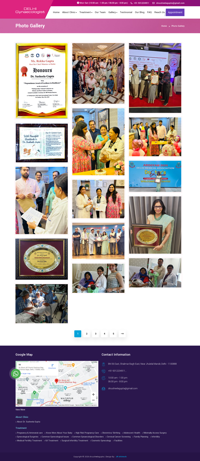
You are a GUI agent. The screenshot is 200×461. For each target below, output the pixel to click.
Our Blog (139, 12)
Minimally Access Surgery (155, 432)
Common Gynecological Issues (55, 436)
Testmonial (126, 12)
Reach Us (159, 12)
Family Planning (141, 436)
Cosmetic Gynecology (101, 440)
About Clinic (69, 12)
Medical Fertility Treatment (29, 440)
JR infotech (121, 456)
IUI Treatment (51, 440)
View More (20, 409)
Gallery (113, 12)
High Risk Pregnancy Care (87, 432)
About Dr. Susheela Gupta (28, 421)
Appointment (175, 12)
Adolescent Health (131, 432)
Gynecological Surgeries (27, 436)
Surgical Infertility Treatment (75, 440)
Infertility (156, 436)
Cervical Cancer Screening (119, 436)
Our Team (100, 12)
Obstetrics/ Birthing (111, 432)
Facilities (118, 440)
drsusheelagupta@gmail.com (168, 3)
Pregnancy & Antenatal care (30, 432)
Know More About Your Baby (59, 432)
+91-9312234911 (139, 3)
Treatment (86, 12)
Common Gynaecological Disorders (88, 436)
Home (56, 12)
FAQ (149, 12)
